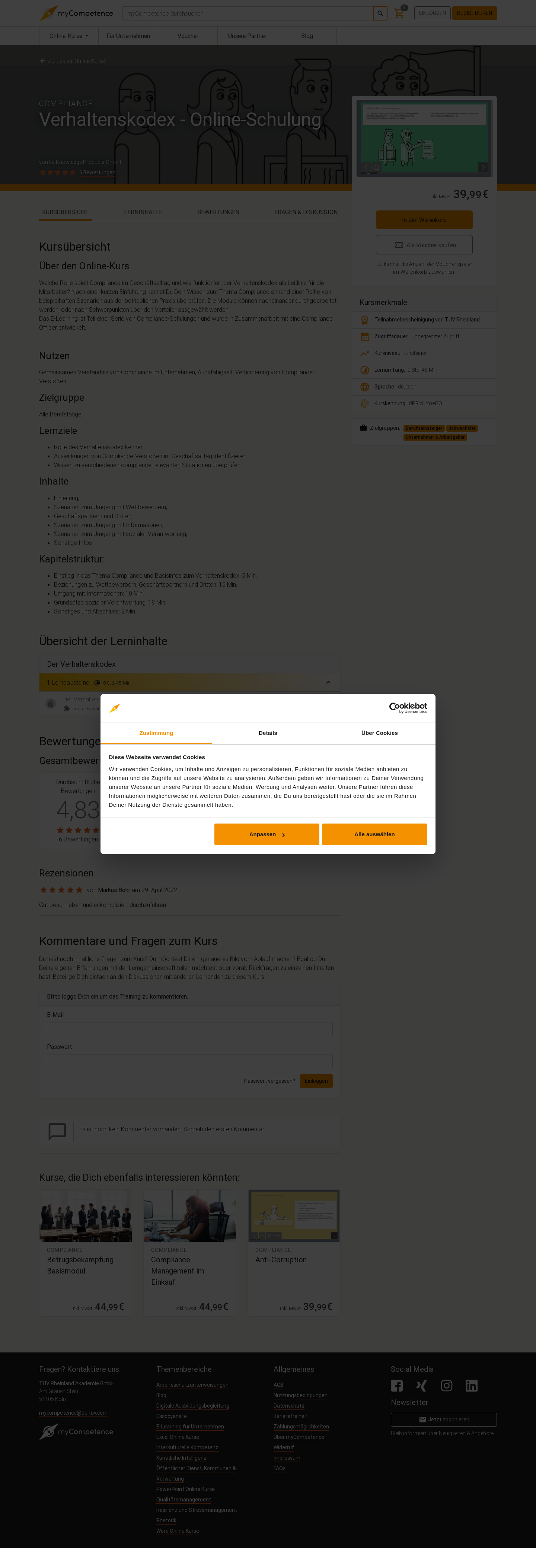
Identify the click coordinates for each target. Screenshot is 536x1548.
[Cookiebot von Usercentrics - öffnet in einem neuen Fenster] (394, 708)
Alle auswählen (374, 834)
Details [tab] (268, 733)
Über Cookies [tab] (379, 733)
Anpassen (267, 834)
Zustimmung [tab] (156, 733)
